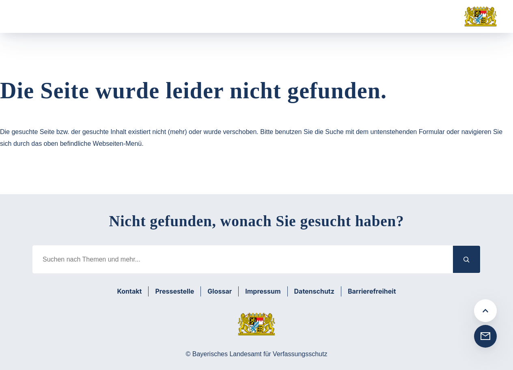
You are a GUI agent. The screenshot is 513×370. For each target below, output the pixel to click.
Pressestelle (174, 291)
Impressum (262, 291)
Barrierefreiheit (372, 291)
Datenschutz (314, 291)
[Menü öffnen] (29, 17)
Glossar (219, 291)
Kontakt (129, 291)
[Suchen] (467, 259)
